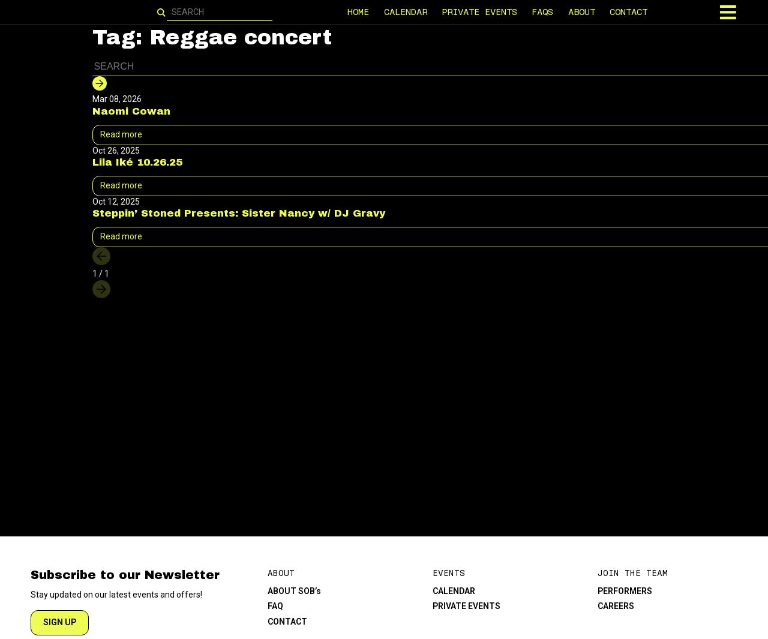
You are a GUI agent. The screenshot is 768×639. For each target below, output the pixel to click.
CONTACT (629, 12)
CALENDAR (405, 12)
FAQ (275, 606)
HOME (359, 12)
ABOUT (581, 12)
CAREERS (616, 606)
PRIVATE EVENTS (479, 12)
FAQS (543, 12)
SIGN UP (59, 622)
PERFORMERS (625, 591)
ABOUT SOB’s (294, 591)
